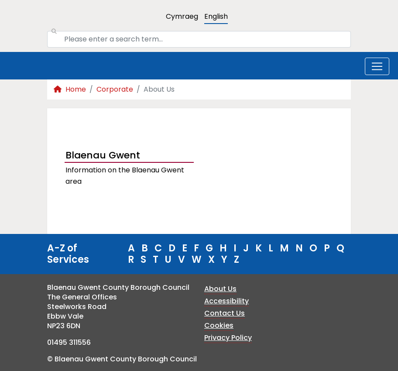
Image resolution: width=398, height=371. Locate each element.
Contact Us (224, 313)
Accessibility (226, 301)
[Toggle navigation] (377, 66)
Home (70, 89)
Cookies (218, 325)
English (216, 16)
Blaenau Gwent (102, 155)
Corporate (114, 89)
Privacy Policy (228, 338)
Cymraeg (182, 16)
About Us (220, 289)
